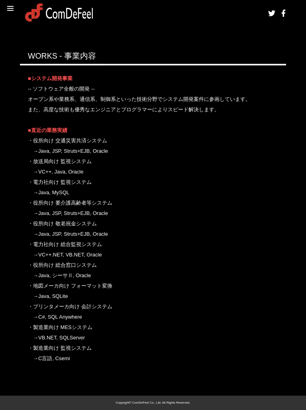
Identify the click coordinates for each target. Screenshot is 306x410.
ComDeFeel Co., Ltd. (146, 402)
